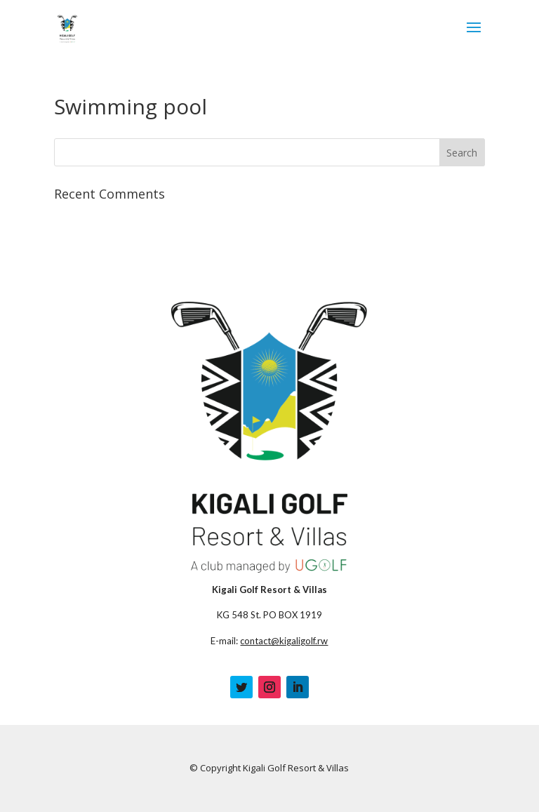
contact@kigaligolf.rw (284, 640)
